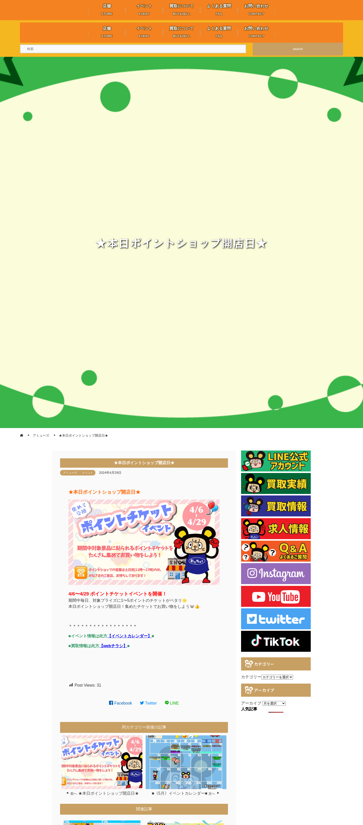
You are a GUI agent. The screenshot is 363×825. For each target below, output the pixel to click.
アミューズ (70, 472)
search (298, 49)
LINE (172, 703)
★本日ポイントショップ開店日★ (108, 793)
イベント (87, 472)
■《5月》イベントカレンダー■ (179, 793)
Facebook (120, 703)
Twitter (148, 703)
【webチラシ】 (113, 646)
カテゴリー (251, 677)
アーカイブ (251, 703)
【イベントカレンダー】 (129, 636)
